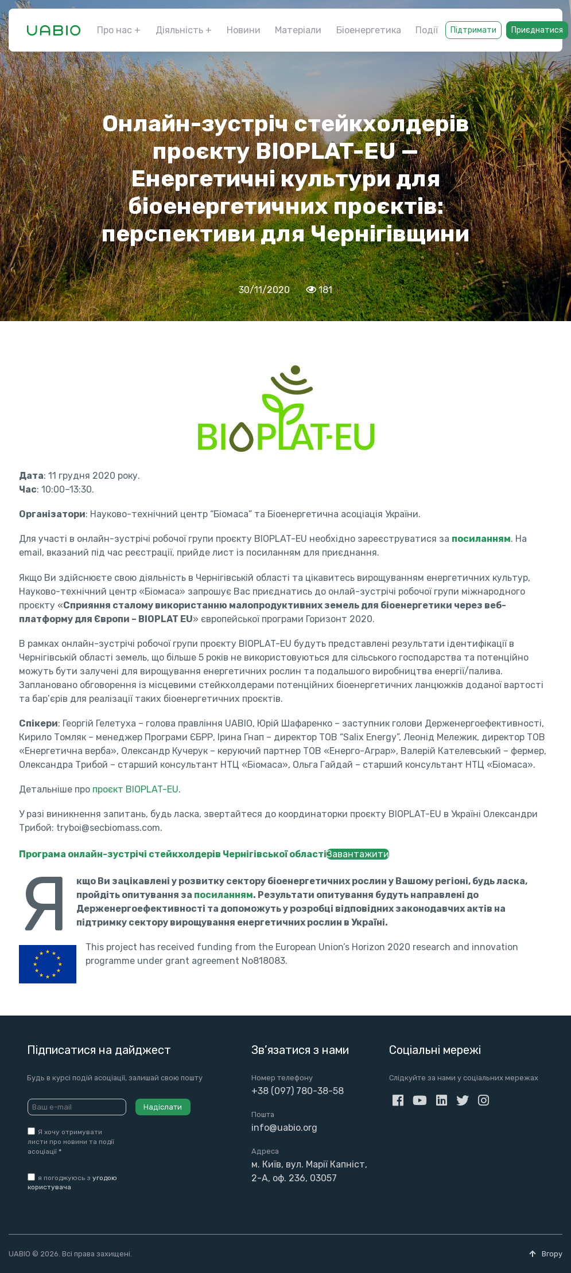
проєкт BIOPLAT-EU (135, 789)
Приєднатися (537, 30)
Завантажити (358, 854)
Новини (244, 30)
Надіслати (162, 1107)
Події (426, 30)
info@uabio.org (284, 1127)
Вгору (545, 1253)
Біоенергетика (368, 30)
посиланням (223, 894)
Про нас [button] (114, 30)
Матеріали (298, 30)
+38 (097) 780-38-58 (297, 1090)
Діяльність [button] (179, 30)
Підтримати (473, 30)
